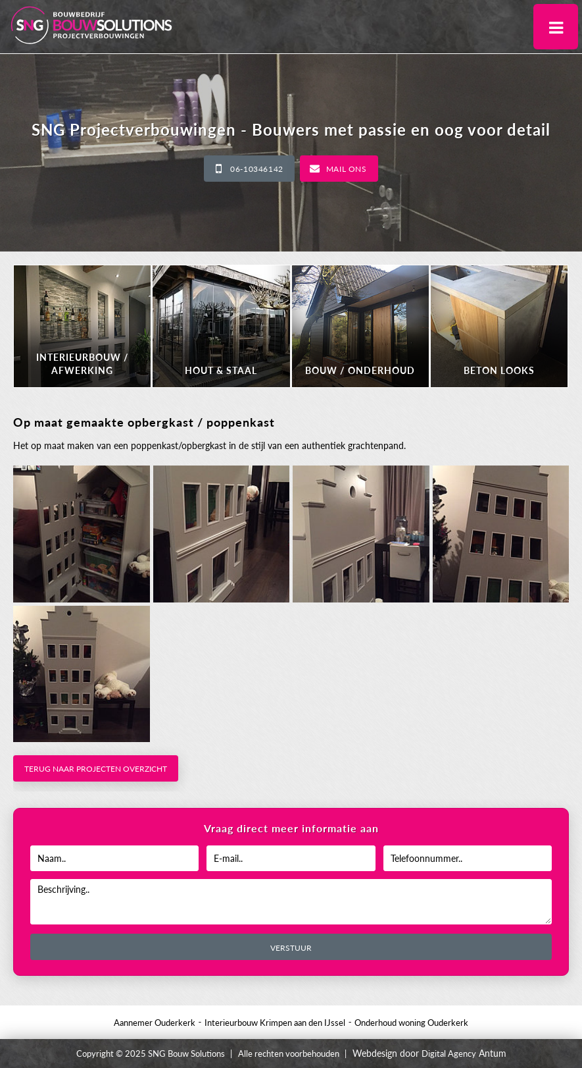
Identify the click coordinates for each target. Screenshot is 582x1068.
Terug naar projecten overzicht (95, 769)
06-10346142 (256, 169)
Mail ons (346, 169)
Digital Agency (449, 1053)
